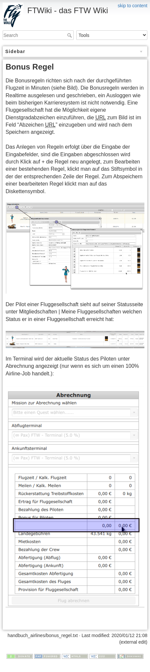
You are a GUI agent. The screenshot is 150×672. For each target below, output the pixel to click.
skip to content (132, 5)
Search (70, 35)
